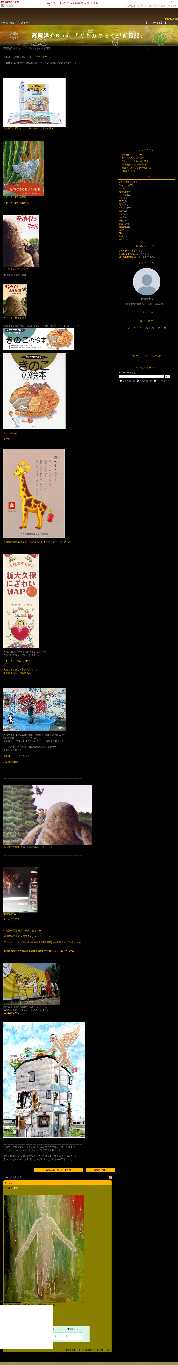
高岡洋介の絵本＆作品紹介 (134, 164)
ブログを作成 (159, 6)
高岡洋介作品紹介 (12, 846)
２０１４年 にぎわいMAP (16, 661)
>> (135, 6)
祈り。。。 (10, 1182)
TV (120, 230)
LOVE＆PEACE (129, 171)
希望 (121, 236)
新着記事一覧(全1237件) (58, 1170)
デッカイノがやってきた (16, 269)
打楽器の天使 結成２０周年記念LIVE (22, 930)
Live (121, 217)
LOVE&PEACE (11, 1012)
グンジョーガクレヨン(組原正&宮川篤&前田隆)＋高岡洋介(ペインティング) (42, 942)
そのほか (9, 5)
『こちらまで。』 (43, 57)
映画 (121, 198)
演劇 (121, 220)
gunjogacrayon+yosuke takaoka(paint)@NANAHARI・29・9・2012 (38, 950)
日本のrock (124, 185)
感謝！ (122, 223)
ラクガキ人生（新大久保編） (18, 672)
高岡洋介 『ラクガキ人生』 (17, 756)
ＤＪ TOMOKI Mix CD (132, 158)
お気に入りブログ (146, 245)
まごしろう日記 (11, 919)
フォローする (146, 312)
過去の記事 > (100, 1170)
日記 (12, 22)
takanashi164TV (11, 913)
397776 (169, 19)
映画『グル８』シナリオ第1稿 (136, 167)
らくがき (123, 195)
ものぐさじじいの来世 (14, 197)
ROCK (122, 239)
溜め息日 (123, 227)
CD (120, 233)
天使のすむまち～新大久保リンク (20, 669)
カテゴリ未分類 (126, 182)
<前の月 (135, 356)
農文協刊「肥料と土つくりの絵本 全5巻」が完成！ (29, 128)
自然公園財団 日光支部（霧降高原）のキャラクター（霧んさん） (37, 541)
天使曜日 (123, 191)
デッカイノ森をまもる (14, 317)
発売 (121, 211)
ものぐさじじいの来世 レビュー (19, 203)
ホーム (4, 22)
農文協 (6, 439)
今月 (147, 356)
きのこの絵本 (10, 433)
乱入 (121, 214)
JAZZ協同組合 (10, 762)
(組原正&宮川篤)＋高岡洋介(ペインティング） (27, 936)
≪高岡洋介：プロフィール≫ (132, 154)
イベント (123, 207)
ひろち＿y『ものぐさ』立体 (135, 161)
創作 (16, 1188)
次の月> (157, 356)
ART (121, 201)
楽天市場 (172, 6)
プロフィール (23, 22)
